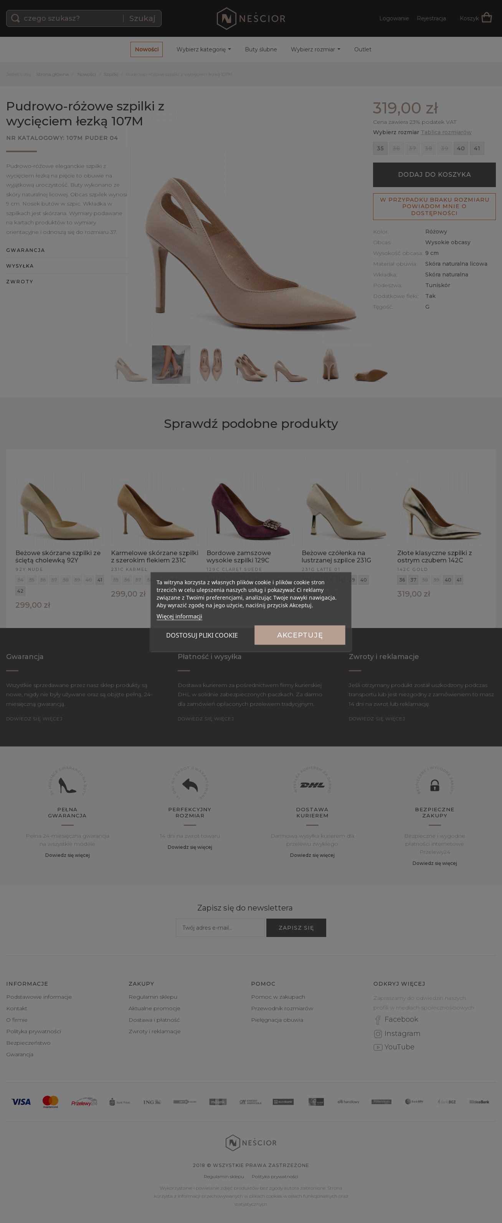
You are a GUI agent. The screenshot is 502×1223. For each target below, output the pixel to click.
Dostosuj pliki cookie (202, 635)
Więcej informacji (179, 616)
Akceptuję (300, 635)
